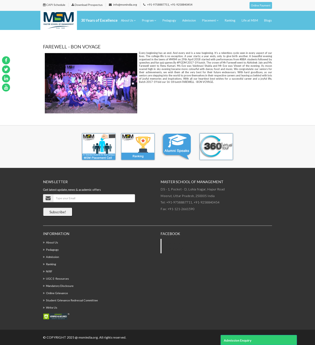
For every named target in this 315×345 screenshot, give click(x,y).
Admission (189, 20)
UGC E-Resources (57, 278)
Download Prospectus (87, 4)
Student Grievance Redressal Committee (72, 300)
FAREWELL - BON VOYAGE (72, 46)
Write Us (51, 307)
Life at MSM (249, 20)
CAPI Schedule (54, 4)
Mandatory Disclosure (60, 286)
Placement (210, 20)
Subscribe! (57, 212)
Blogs (268, 20)
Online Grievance (57, 293)
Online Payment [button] (260, 5)
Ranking (230, 20)
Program (149, 20)
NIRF (49, 271)
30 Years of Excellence (99, 20)
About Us (128, 20)
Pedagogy (169, 20)
